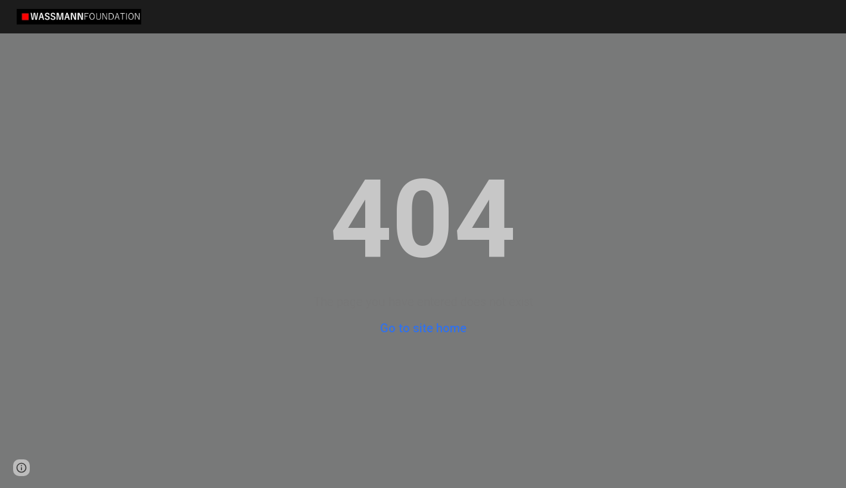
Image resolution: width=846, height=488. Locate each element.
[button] (21, 467)
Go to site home (423, 328)
